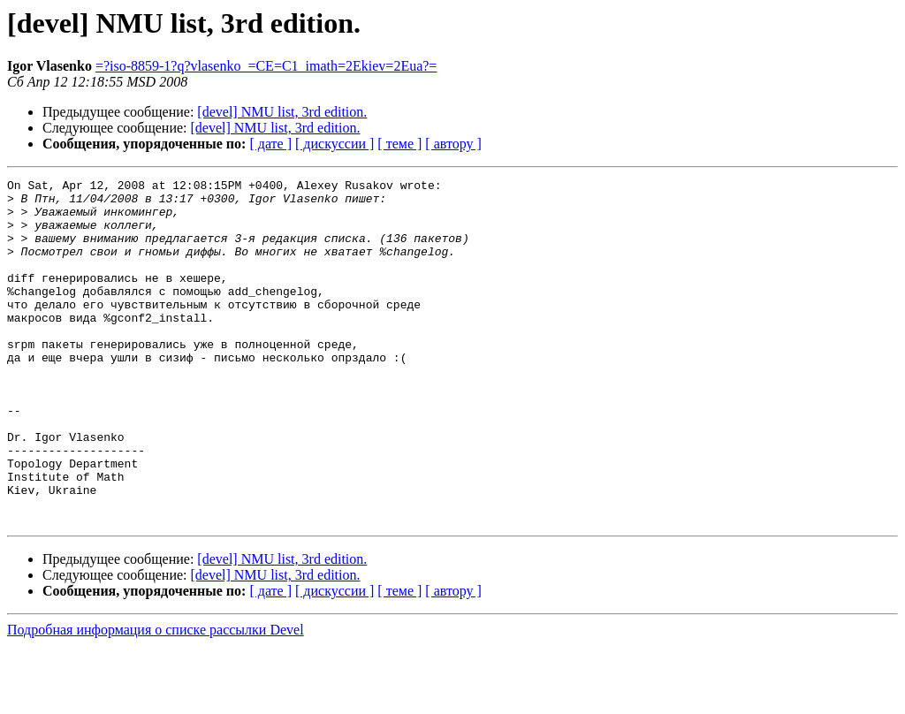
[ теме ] (399, 143)
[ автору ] (453, 143)
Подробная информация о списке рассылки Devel (155, 698)
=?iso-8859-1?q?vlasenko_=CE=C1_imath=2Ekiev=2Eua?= (266, 65)
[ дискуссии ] (334, 143)
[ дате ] (270, 143)
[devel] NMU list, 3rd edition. (282, 111)
